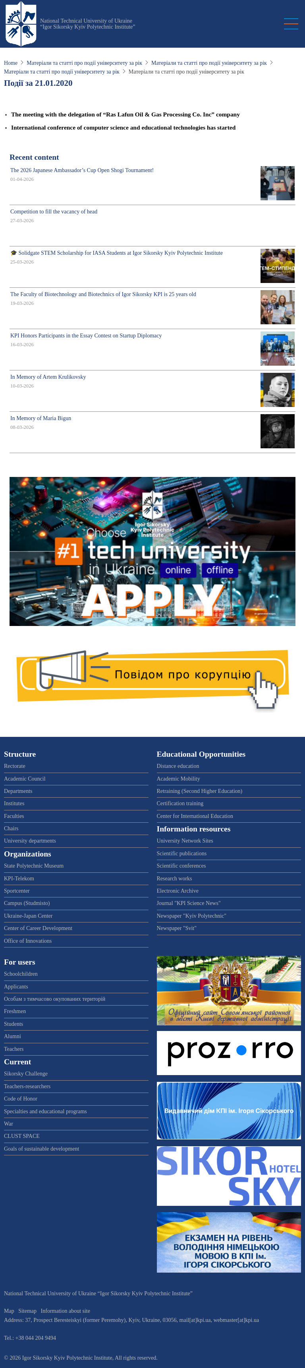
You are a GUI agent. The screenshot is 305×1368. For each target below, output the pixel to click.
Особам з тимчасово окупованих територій (54, 999)
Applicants (16, 987)
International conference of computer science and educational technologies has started (123, 127)
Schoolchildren (21, 974)
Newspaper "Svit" (177, 928)
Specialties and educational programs (45, 1111)
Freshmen (15, 1011)
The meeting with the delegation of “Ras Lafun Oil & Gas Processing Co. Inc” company (125, 114)
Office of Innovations (28, 941)
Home (10, 63)
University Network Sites (185, 841)
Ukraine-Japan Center (28, 916)
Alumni (12, 1036)
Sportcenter (17, 891)
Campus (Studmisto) (27, 903)
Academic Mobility (178, 779)
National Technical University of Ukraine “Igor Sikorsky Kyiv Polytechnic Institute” (87, 24)
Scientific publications (182, 853)
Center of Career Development (38, 928)
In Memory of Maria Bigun (40, 418)
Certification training (180, 803)
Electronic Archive (178, 891)
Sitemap (27, 1311)
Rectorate (14, 766)
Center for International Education (195, 816)
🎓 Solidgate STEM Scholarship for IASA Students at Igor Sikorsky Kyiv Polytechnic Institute (116, 253)
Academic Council (25, 779)
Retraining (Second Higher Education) (200, 791)
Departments (18, 791)
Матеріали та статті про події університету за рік (84, 63)
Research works (174, 879)
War (8, 1124)
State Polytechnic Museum (34, 866)
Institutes (14, 803)
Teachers (14, 1049)
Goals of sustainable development (41, 1149)
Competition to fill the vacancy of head (53, 212)
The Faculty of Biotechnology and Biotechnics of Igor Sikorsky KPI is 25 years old (103, 294)
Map (9, 1311)
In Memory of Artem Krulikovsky (48, 377)
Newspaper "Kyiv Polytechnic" (192, 916)
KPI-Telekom (19, 879)
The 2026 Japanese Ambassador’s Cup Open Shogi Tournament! (82, 170)
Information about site (65, 1311)
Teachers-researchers (27, 1086)
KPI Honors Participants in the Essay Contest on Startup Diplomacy (86, 336)
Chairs (11, 828)
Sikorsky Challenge (26, 1074)
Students (13, 1024)
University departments (30, 841)
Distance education (178, 766)
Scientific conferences (181, 866)
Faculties (14, 816)
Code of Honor (20, 1099)
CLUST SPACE (22, 1136)
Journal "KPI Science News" (189, 903)
